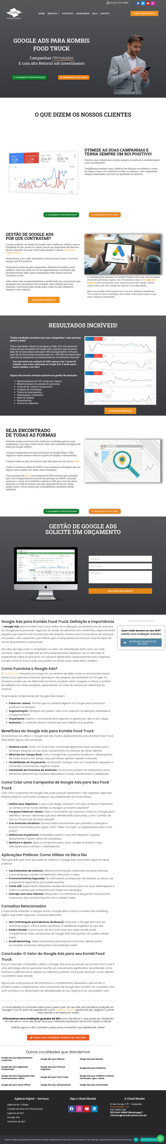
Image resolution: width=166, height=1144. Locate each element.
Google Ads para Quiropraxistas (56, 1085)
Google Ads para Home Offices (15, 1085)
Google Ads (11, 673)
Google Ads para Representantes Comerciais (16, 1059)
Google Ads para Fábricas (53, 1059)
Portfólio (67, 13)
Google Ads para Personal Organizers (53, 1068)
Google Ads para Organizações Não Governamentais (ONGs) (18, 1077)
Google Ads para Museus (91, 1059)
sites (76, 461)
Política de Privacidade (150, 1140)
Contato (104, 13)
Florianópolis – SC (119, 1107)
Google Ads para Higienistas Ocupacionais (14, 1068)
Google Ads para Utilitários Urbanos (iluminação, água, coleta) (97, 1077)
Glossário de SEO (16, 1116)
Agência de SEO (15, 1110)
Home (42, 13)
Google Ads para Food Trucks (54, 1077)
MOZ (27, 475)
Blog (94, 13)
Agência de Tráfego (18, 1104)
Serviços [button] (53, 13)
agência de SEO (65, 1010)
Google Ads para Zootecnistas (94, 1085)
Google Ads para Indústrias (93, 1068)
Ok (136, 1140)
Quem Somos (83, 13)
